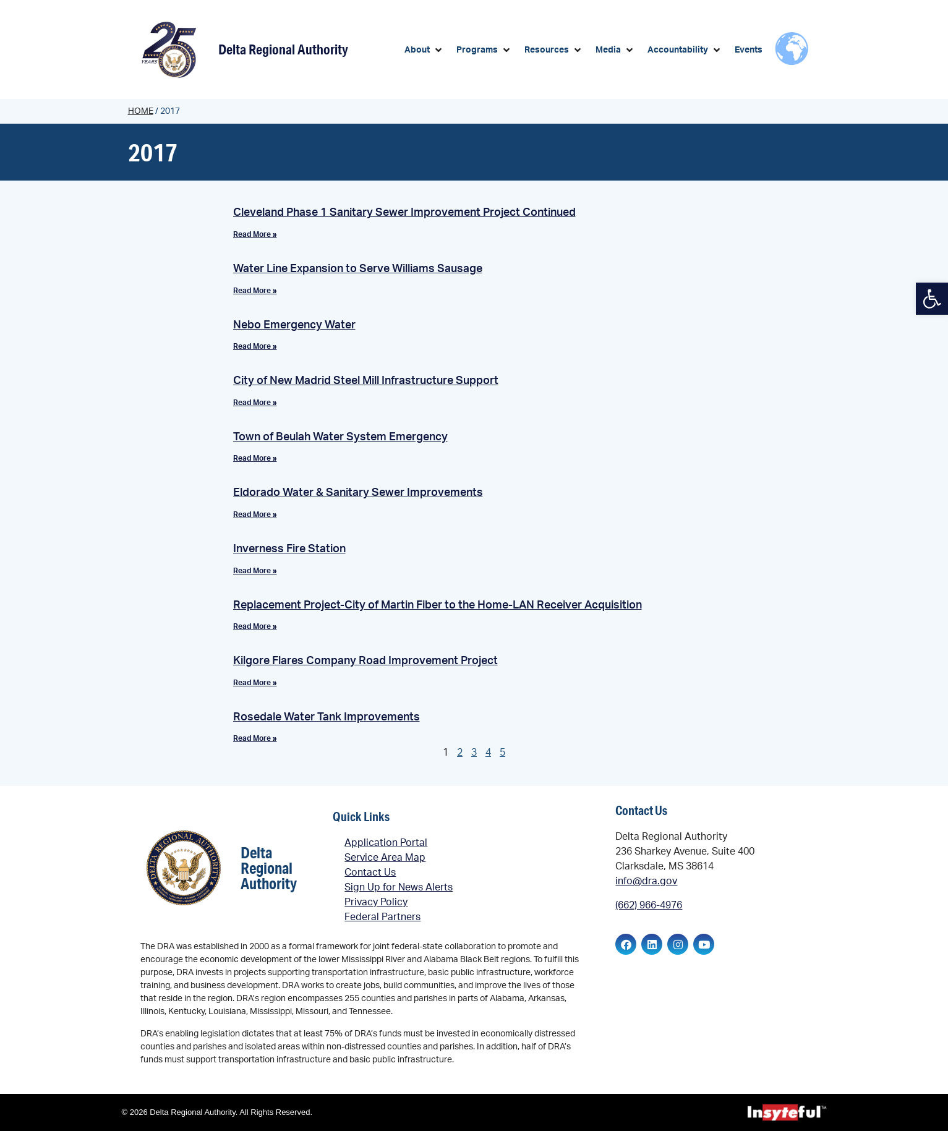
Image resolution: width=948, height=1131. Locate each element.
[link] (932, 299)
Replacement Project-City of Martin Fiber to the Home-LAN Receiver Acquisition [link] (437, 605)
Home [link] (140, 111)
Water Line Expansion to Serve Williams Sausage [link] (357, 269)
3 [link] (474, 753)
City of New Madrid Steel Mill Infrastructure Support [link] (365, 380)
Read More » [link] (255, 234)
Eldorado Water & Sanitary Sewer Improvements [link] (358, 492)
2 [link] (460, 753)
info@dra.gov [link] (646, 881)
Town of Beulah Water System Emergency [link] (340, 437)
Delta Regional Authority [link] (283, 49)
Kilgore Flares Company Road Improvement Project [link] (365, 661)
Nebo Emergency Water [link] (294, 325)
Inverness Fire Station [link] (289, 549)
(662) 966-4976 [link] (648, 905)
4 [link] (488, 753)
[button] (424, 50)
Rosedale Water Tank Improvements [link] (326, 717)
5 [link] (502, 753)
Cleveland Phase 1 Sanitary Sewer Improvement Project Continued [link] (404, 212)
